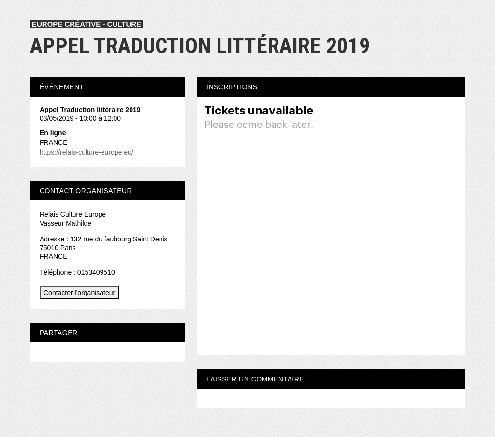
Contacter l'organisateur (79, 292)
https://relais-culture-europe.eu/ (86, 152)
